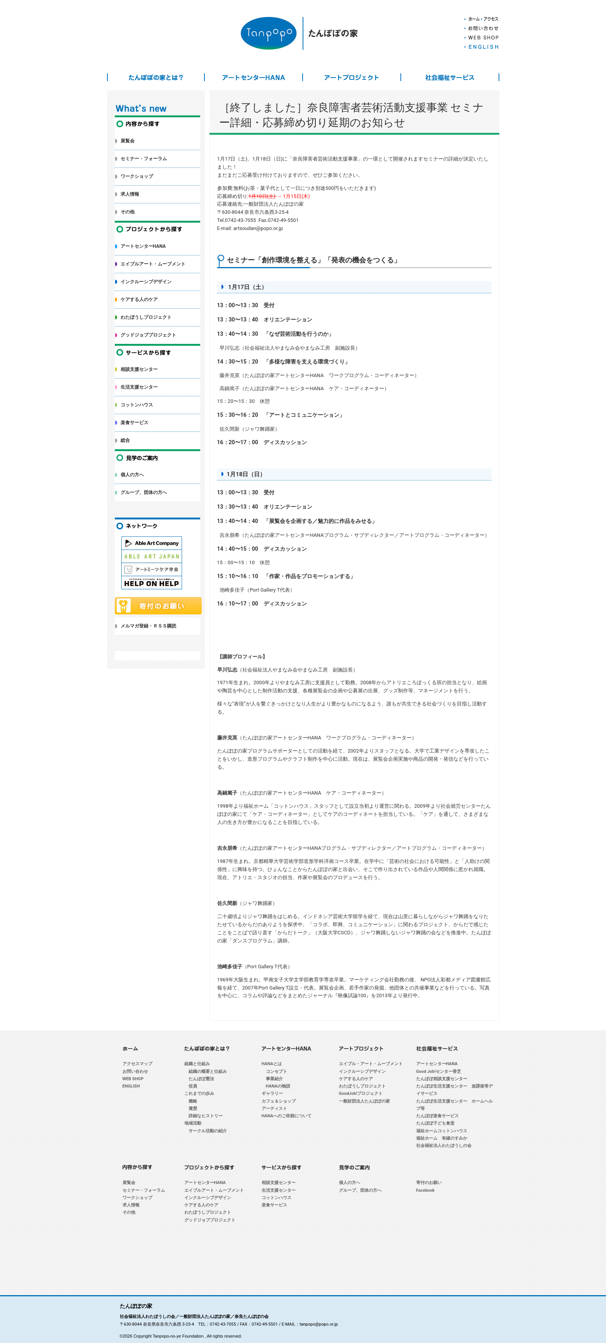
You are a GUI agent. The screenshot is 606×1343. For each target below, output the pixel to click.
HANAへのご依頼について (287, 1115)
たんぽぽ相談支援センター (441, 1078)
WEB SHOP (133, 1078)
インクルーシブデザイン (146, 281)
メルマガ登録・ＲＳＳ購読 (148, 626)
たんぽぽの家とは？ (156, 77)
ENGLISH (131, 1086)
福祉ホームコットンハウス (441, 1130)
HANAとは (272, 1063)
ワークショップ (137, 176)
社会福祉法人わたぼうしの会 (444, 1145)
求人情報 (130, 194)
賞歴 (193, 1108)
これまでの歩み (199, 1093)
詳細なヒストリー (206, 1115)
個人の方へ (132, 474)
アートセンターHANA (253, 77)
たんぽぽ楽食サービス (437, 1115)
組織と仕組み (197, 1063)
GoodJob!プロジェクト (361, 1093)
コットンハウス (137, 405)
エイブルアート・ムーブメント (153, 264)
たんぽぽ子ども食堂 (435, 1123)
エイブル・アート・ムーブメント (371, 1063)
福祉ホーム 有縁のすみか (441, 1138)
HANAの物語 (278, 1086)
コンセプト (276, 1071)
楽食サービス (134, 422)
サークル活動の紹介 (208, 1130)
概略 (193, 1101)
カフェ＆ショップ (279, 1101)
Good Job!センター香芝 (438, 1071)
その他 (127, 212)
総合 (125, 440)
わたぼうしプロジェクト (146, 317)
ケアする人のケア (139, 299)
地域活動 (192, 1123)
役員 (193, 1086)
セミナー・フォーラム (144, 158)
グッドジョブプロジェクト (148, 335)
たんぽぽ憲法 (201, 1078)
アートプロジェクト (351, 77)
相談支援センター (139, 369)
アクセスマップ (137, 1063)
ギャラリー (272, 1093)
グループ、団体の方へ (144, 492)
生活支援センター (139, 387)
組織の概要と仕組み (208, 1071)
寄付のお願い (429, 1182)
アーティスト (274, 1108)
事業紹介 (274, 1078)
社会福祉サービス (450, 77)
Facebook (425, 1190)
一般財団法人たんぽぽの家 (364, 1101)
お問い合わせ (135, 1071)
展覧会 (127, 141)
